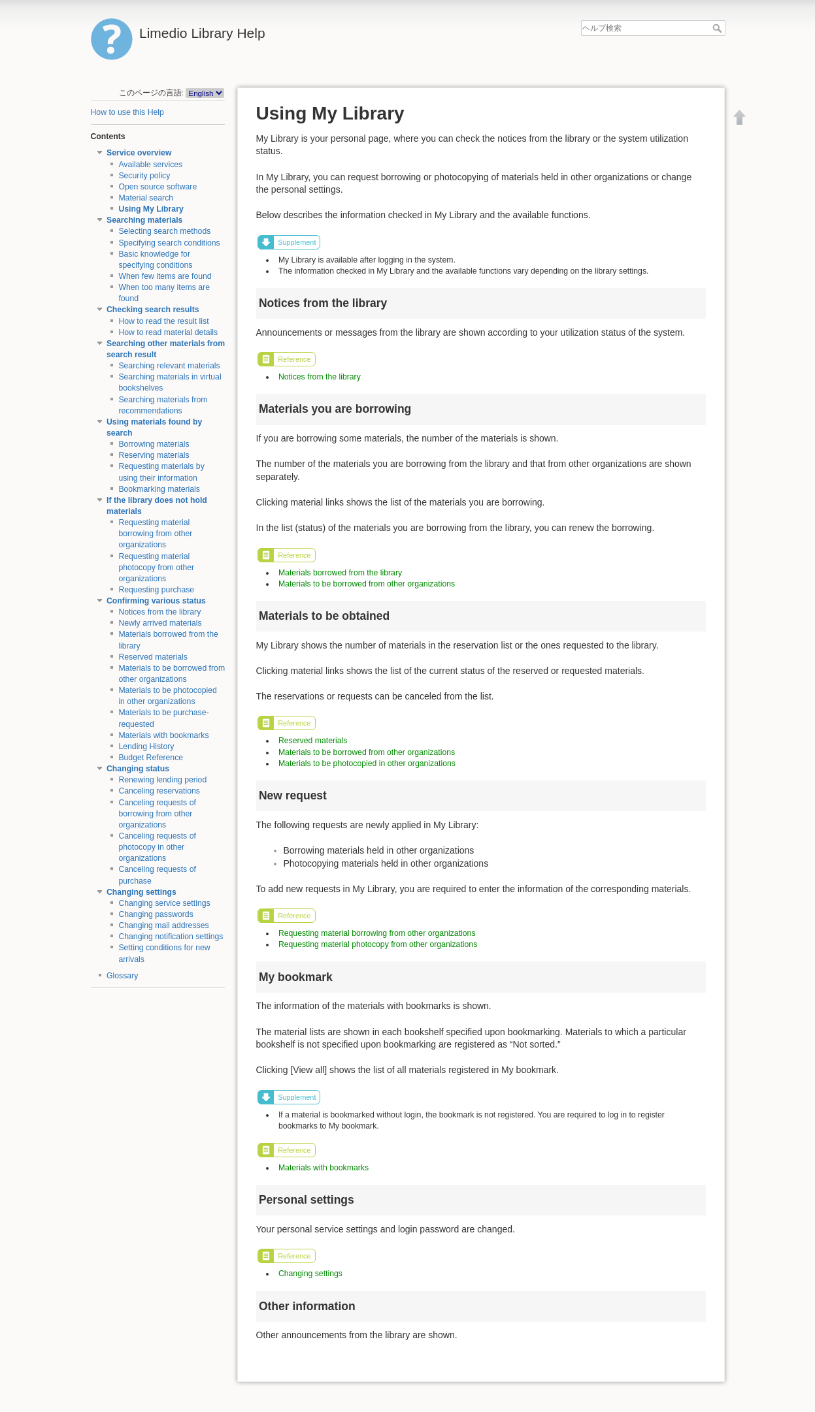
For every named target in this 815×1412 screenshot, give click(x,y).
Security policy (144, 175)
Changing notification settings (170, 936)
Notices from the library (159, 612)
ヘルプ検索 (718, 28)
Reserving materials (153, 455)
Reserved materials (153, 657)
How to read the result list (163, 321)
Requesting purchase (156, 589)
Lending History (146, 746)
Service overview (139, 152)
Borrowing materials (153, 444)
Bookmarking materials (159, 489)
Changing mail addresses (163, 925)
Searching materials (144, 220)
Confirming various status (156, 600)
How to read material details (168, 332)
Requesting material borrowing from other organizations (155, 533)
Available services (150, 164)
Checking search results (153, 309)
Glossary (122, 975)
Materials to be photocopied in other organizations (367, 763)
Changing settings (141, 892)
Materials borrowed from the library (340, 572)
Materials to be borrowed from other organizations (366, 583)
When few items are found (164, 276)
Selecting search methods (164, 231)
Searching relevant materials (169, 365)
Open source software (157, 186)
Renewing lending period (162, 779)
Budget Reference (150, 757)
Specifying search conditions (169, 243)
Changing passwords (155, 914)
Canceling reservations (159, 790)
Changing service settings (164, 903)
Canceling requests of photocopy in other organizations (157, 847)
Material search (145, 197)
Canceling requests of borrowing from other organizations (157, 813)
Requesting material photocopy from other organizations (156, 567)
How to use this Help (127, 112)
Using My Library (150, 209)
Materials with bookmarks (163, 735)
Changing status (138, 768)
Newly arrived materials (159, 623)
